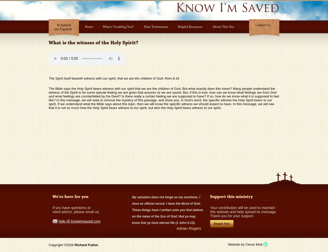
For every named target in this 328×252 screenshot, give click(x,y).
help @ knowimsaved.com (80, 221)
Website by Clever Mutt (245, 244)
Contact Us (262, 25)
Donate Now (222, 223)
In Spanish (63, 27)
